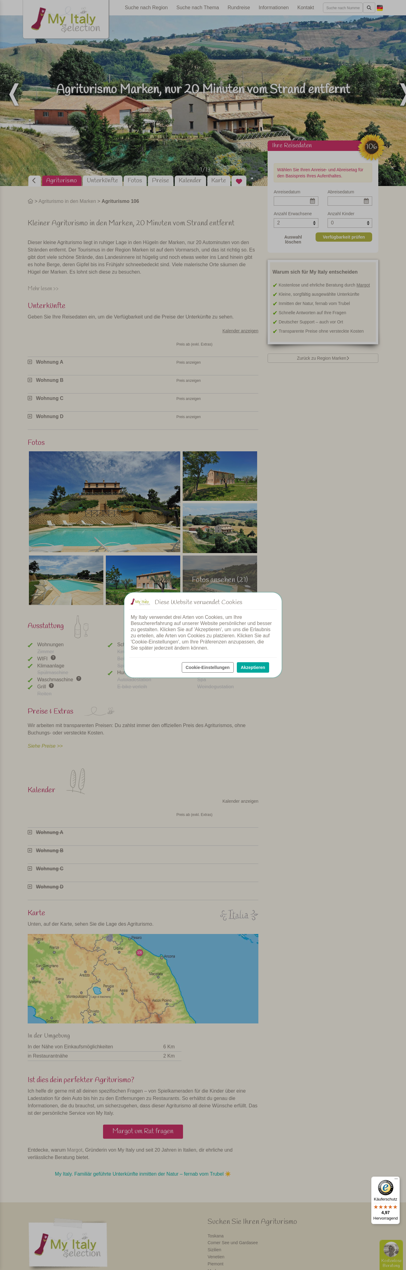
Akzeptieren (253, 667)
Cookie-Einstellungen (208, 667)
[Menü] (396, 1180)
